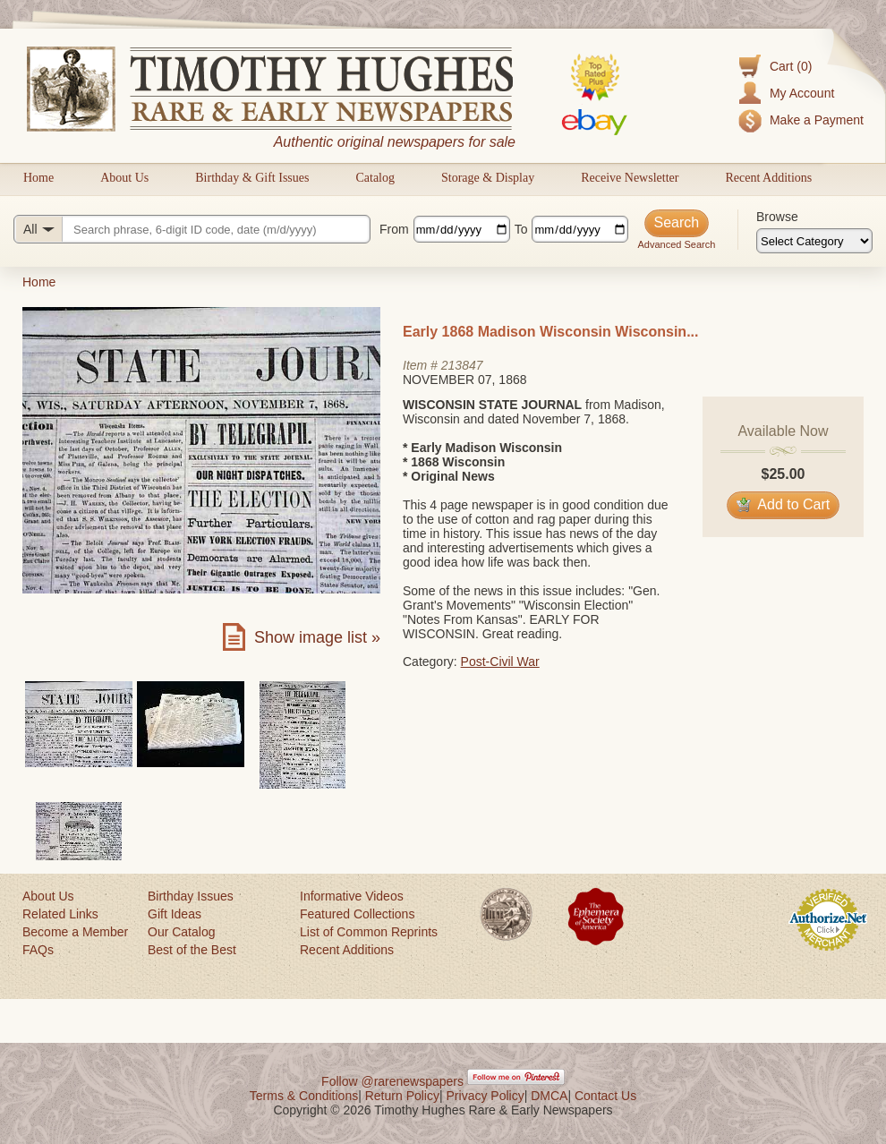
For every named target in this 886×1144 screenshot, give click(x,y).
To (521, 229)
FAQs (38, 950)
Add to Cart (784, 504)
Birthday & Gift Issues (252, 177)
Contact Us (605, 1096)
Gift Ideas (174, 914)
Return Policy (402, 1096)
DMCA (549, 1096)
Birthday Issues (191, 896)
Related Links (60, 914)
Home (38, 177)
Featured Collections (357, 914)
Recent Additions (768, 177)
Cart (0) (791, 66)
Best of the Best (192, 950)
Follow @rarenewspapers (392, 1081)
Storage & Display (487, 177)
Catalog (375, 177)
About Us (124, 177)
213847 (462, 365)
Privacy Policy (485, 1096)
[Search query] (192, 229)
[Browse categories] (814, 240)
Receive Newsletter (629, 177)
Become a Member (75, 932)
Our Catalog (181, 932)
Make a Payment (817, 120)
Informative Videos (352, 896)
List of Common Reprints (369, 932)
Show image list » (317, 637)
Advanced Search (676, 244)
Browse (777, 216)
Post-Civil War (500, 661)
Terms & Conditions (304, 1096)
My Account (802, 93)
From (394, 229)
